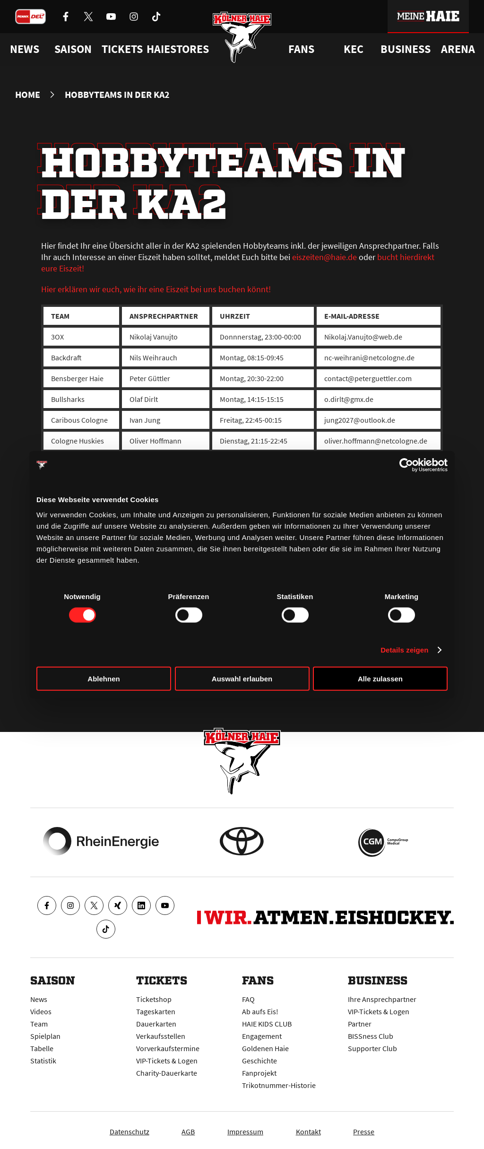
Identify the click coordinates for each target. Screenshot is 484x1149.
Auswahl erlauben (242, 678)
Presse (374, 1129)
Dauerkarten (156, 1021)
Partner (360, 1021)
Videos (41, 1009)
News (38, 996)
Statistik (43, 1058)
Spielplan (45, 1033)
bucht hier (395, 257)
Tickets (122, 49)
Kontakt (313, 1129)
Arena (458, 49)
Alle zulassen (380, 678)
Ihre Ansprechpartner (382, 996)
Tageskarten (155, 1009)
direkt (424, 257)
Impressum (245, 1129)
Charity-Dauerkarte (166, 1070)
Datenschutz (118, 1129)
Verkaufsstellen (160, 1033)
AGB (183, 1129)
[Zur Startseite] (242, 39)
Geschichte (259, 1058)
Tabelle (41, 1046)
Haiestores (178, 49)
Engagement (262, 1033)
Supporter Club (372, 1046)
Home (27, 94)
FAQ (248, 996)
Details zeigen (404, 650)
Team (39, 1021)
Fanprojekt (259, 1070)
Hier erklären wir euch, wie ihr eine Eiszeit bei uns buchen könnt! (156, 289)
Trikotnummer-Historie (279, 1083)
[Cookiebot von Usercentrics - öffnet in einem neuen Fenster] (406, 465)
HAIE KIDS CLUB (267, 1021)
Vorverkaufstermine (167, 1046)
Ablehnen (103, 678)
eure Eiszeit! (62, 268)
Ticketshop (154, 996)
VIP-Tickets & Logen (167, 1058)
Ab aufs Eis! (260, 1009)
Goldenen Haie (265, 1046)
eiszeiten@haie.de (324, 257)
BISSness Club (370, 1033)
